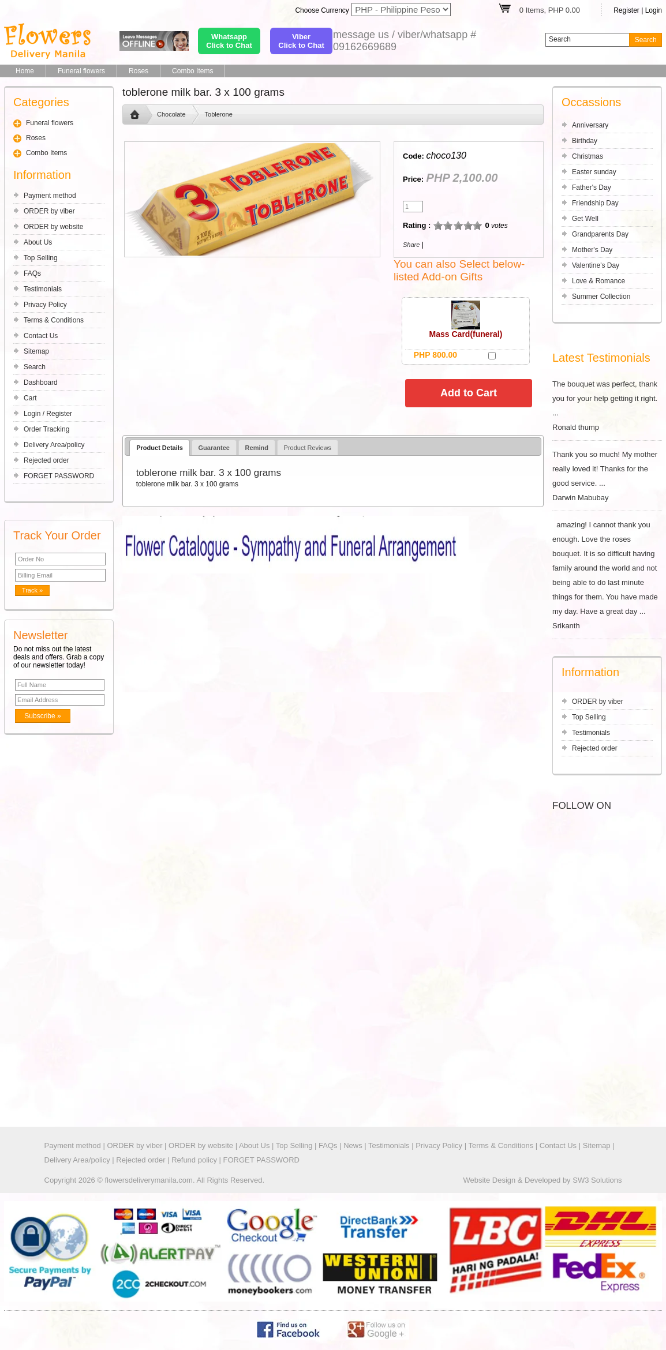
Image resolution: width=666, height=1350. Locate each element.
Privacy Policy (45, 305)
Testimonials (43, 289)
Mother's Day (592, 250)
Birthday (584, 141)
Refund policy (194, 1160)
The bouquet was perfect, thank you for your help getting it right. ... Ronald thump (607, 405)
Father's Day (591, 187)
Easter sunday (594, 172)
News (352, 1145)
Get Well (585, 219)
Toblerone (219, 114)
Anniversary (590, 125)
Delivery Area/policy (54, 445)
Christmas (587, 156)
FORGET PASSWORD (59, 476)
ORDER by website (53, 227)
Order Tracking (46, 429)
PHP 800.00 (435, 354)
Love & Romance (598, 281)
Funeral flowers (81, 71)
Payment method (50, 196)
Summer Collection (601, 296)
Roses (138, 71)
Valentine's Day (595, 265)
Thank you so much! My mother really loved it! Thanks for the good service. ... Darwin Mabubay (607, 476)
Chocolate (171, 114)
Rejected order (46, 460)
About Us (38, 242)
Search (35, 367)
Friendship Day (595, 203)
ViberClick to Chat (301, 41)
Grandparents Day (600, 234)
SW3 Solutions (597, 1180)
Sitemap (36, 351)
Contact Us (41, 336)
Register (626, 10)
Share (411, 244)
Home (25, 71)
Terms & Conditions (54, 320)
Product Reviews (308, 447)
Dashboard (41, 382)
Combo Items (192, 71)
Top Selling (41, 258)
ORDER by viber (49, 211)
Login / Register (48, 414)
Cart (30, 398)
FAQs (32, 273)
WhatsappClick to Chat (229, 41)
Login (653, 10)
